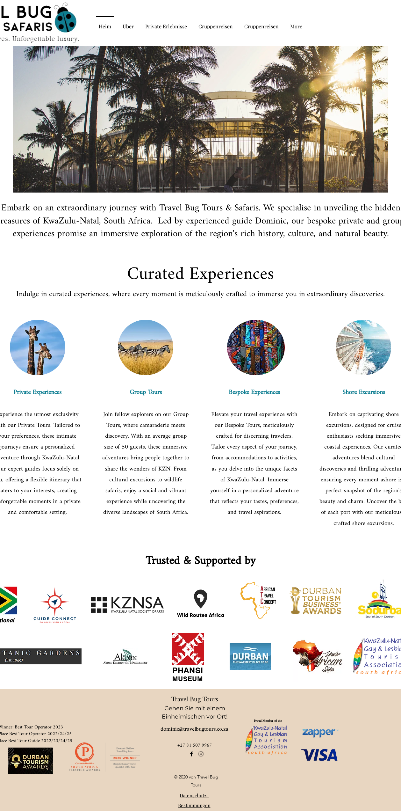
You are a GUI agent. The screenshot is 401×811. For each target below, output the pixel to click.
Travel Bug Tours (194, 699)
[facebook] (191, 754)
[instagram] (201, 754)
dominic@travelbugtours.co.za (194, 729)
